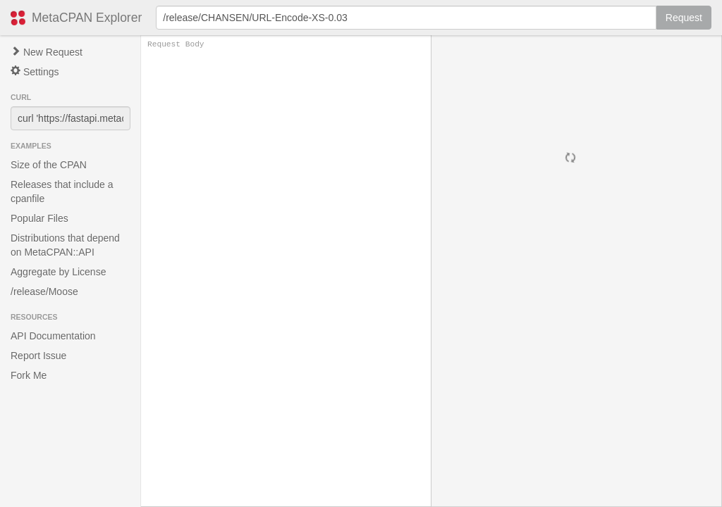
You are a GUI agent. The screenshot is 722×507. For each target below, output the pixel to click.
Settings (35, 71)
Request (684, 17)
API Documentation (53, 336)
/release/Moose (44, 291)
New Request (46, 52)
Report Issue (38, 355)
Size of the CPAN (49, 164)
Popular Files (39, 218)
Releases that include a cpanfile (62, 191)
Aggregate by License (58, 271)
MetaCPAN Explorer (87, 18)
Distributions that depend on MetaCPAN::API (65, 245)
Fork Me (29, 375)
